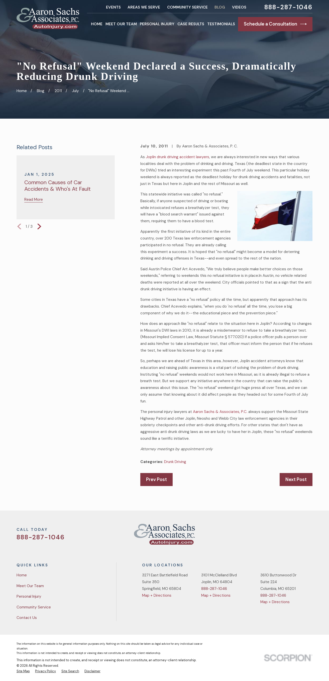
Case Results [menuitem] (190, 24)
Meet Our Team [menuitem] (121, 24)
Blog (219, 7)
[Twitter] (273, 536)
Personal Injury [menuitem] (157, 24)
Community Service (187, 7)
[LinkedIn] (309, 536)
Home (22, 575)
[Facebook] (285, 536)
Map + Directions (156, 595)
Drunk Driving (175, 461)
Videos (239, 7)
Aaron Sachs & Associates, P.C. (220, 411)
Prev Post (156, 480)
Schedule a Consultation (275, 24)
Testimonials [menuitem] (221, 24)
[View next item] (39, 226)
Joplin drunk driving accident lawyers (177, 156)
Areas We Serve (144, 7)
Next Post (296, 480)
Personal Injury (29, 596)
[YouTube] (297, 536)
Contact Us (27, 617)
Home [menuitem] (96, 24)
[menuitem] (23, 671)
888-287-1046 (288, 7)
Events (113, 7)
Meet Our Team (30, 585)
